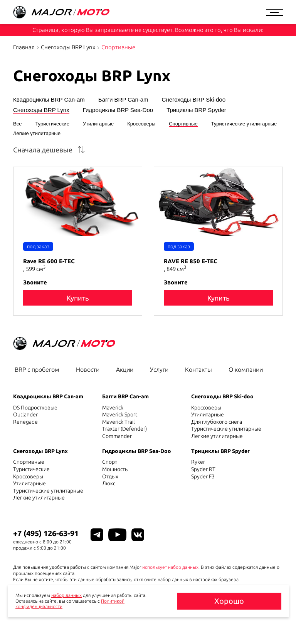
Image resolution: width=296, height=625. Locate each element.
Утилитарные (98, 124)
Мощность (115, 469)
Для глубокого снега (216, 422)
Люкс (108, 483)
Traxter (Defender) (124, 429)
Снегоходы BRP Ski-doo (193, 100)
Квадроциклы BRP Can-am (49, 100)
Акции (124, 369)
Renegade (25, 422)
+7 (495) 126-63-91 (46, 533)
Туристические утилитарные (244, 124)
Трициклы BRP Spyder (196, 110)
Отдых (110, 476)
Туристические (52, 124)
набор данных (66, 595)
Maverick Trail (118, 422)
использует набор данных (170, 567)
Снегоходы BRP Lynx (68, 47)
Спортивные (183, 124)
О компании (246, 369)
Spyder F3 (203, 476)
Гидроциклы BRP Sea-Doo (118, 110)
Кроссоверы (141, 124)
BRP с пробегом (37, 369)
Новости (87, 369)
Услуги (159, 369)
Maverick (112, 407)
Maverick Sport (119, 414)
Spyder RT (203, 469)
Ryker (198, 462)
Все (17, 124)
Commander (117, 436)
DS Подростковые (35, 407)
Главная (24, 47)
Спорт (109, 462)
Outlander (25, 414)
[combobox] (50, 149)
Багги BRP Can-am (123, 100)
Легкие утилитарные (37, 133)
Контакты (198, 369)
